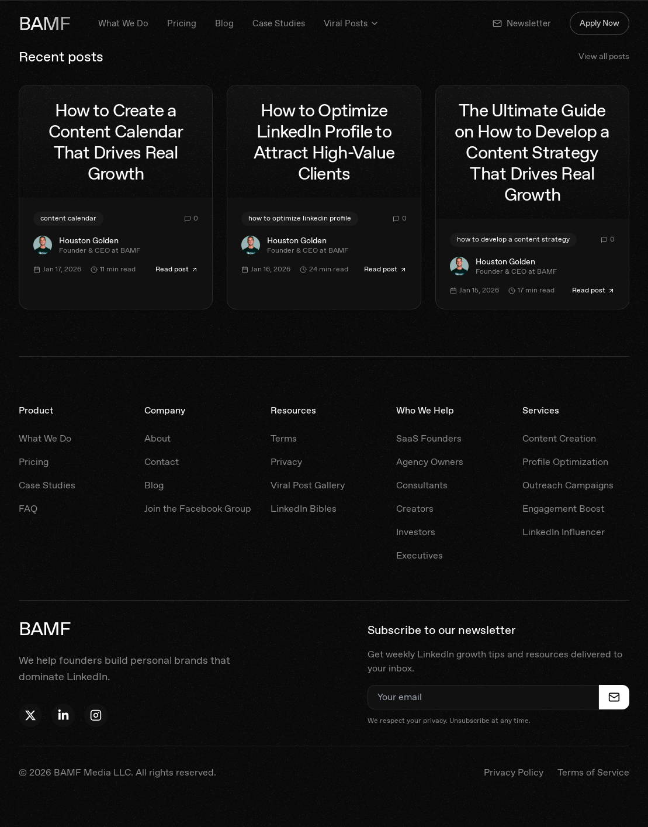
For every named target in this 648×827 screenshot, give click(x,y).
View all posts (603, 56)
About (157, 438)
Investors (415, 531)
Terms (284, 438)
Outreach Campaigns (568, 485)
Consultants (422, 485)
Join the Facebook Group (197, 508)
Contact (161, 461)
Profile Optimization (565, 461)
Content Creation (559, 438)
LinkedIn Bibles (304, 508)
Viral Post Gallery (308, 485)
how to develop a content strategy (513, 239)
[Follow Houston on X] (30, 715)
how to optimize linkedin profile (299, 218)
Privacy (286, 461)
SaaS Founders (429, 438)
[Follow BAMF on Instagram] (96, 715)
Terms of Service (593, 772)
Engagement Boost (563, 508)
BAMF (44, 23)
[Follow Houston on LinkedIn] (63, 715)
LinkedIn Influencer (563, 531)
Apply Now (599, 22)
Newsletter (522, 23)
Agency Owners (429, 461)
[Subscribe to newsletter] (614, 697)
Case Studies (278, 23)
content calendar (68, 218)
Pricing (181, 23)
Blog (224, 23)
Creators (415, 508)
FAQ (28, 508)
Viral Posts (351, 23)
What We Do (123, 23)
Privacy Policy (513, 772)
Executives (419, 555)
